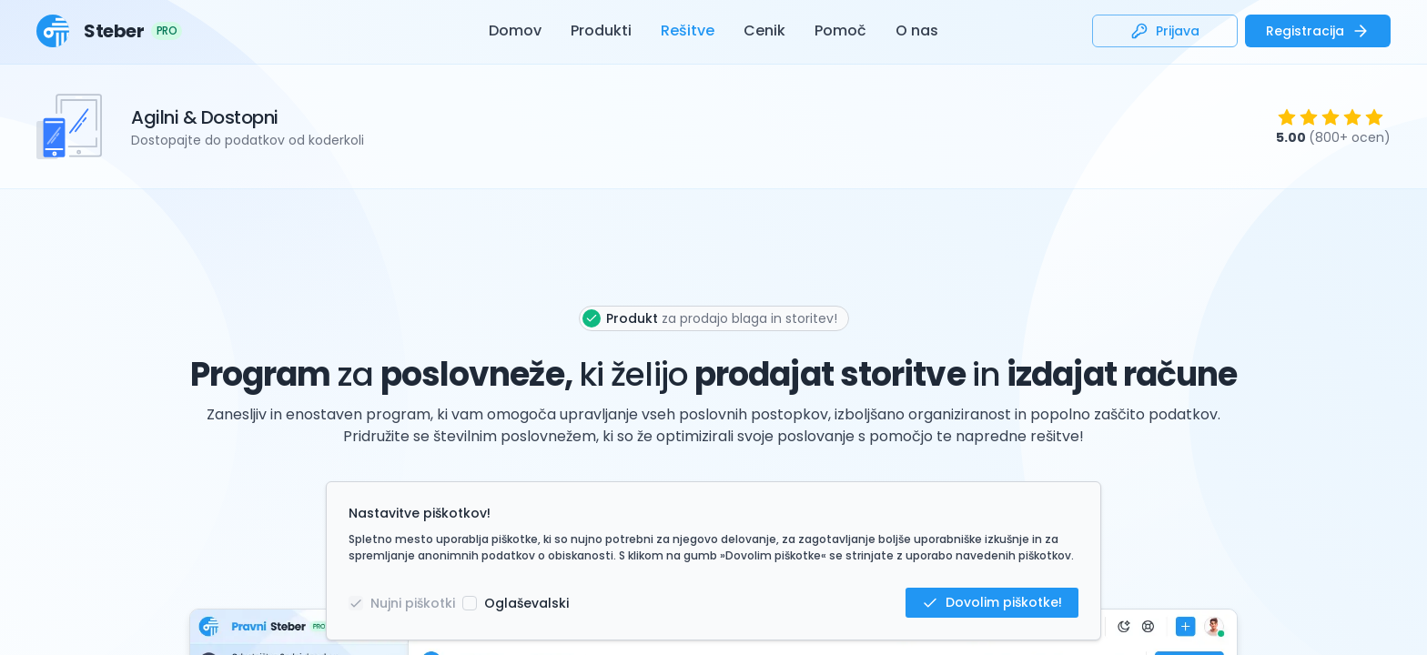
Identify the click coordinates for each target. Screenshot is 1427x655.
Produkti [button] (601, 30)
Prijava (1164, 31)
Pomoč (840, 30)
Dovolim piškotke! (992, 602)
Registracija (1318, 31)
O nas (917, 30)
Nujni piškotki (412, 603)
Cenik (764, 30)
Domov (515, 30)
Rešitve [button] (687, 30)
